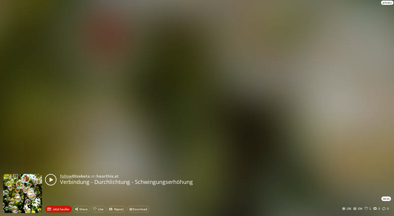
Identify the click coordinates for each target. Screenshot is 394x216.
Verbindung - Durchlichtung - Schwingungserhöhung (126, 181)
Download (138, 209)
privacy (387, 2)
